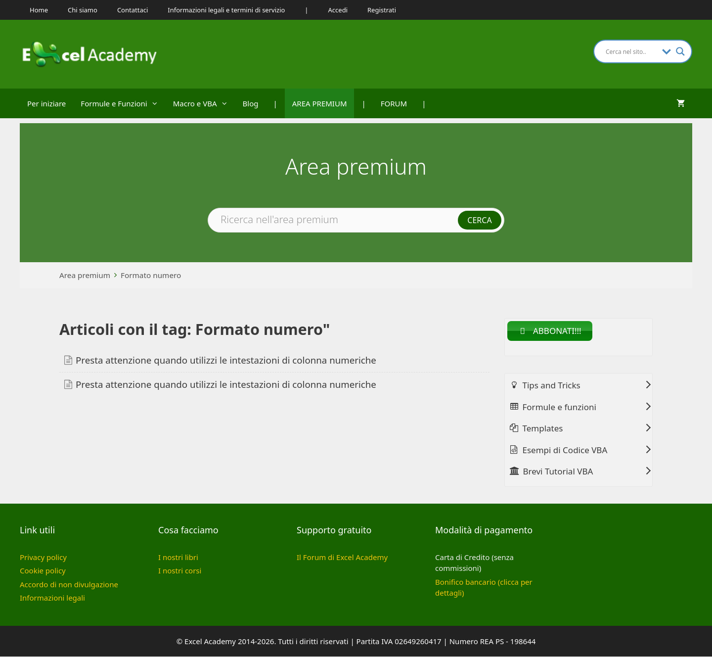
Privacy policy (43, 557)
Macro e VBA (204, 103)
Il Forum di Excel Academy (342, 557)
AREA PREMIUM (319, 103)
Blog (251, 103)
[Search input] (631, 51)
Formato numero (151, 275)
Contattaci (132, 9)
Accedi (338, 9)
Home (39, 9)
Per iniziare (46, 103)
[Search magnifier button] (680, 51)
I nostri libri (178, 557)
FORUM (394, 103)
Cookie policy (43, 571)
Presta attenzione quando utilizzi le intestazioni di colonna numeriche (226, 360)
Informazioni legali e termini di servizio (226, 9)
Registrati (381, 9)
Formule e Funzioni (123, 103)
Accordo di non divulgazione (69, 584)
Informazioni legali (52, 598)
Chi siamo (82, 9)
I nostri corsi (179, 571)
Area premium (84, 275)
